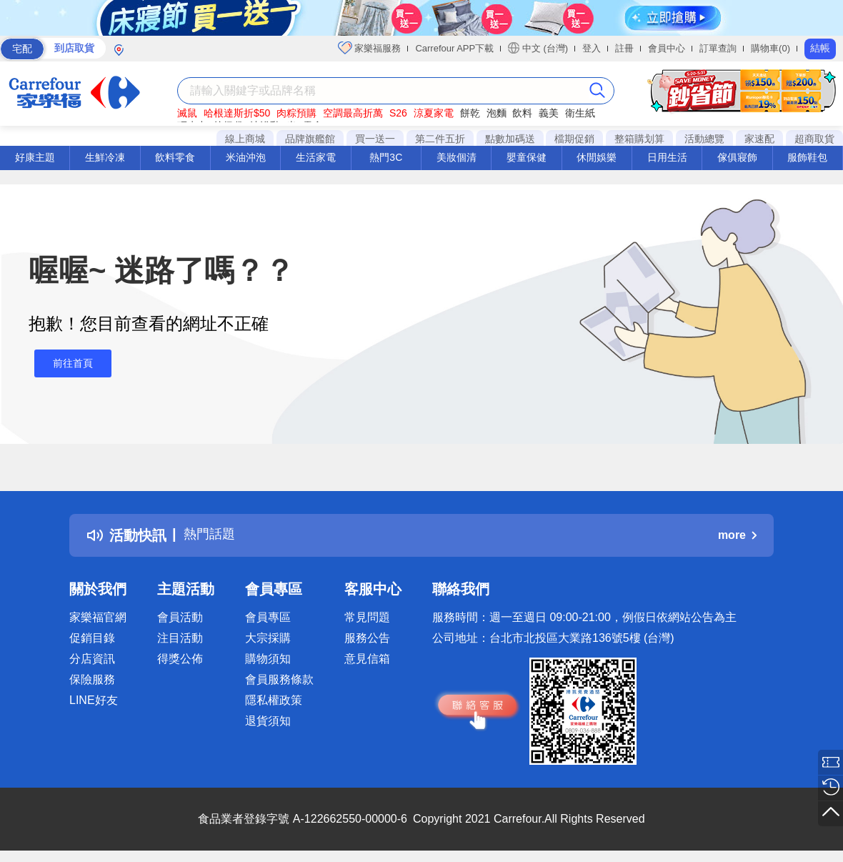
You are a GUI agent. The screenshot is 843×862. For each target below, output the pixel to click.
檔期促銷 (574, 138)
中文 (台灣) (538, 48)
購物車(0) (770, 48)
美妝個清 (457, 157)
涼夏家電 (434, 113)
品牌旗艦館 (310, 138)
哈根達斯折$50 (237, 113)
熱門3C (385, 157)
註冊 (624, 48)
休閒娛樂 (597, 157)
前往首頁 (67, 363)
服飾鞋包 (807, 157)
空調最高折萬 (353, 113)
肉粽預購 (296, 113)
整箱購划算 (639, 138)
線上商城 (245, 138)
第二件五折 (440, 138)
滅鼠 (187, 113)
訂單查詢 (718, 48)
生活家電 (316, 157)
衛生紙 (580, 113)
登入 (591, 48)
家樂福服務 (369, 47)
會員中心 (666, 48)
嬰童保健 (527, 157)
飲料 (522, 113)
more (737, 535)
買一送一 (375, 138)
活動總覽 (704, 138)
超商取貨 (814, 138)
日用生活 (667, 157)
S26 (398, 113)
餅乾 (470, 113)
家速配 (759, 138)
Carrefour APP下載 (454, 48)
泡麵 (497, 113)
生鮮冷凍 (105, 157)
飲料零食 (175, 157)
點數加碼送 (510, 138)
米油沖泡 (246, 157)
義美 (549, 113)
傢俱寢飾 (737, 157)
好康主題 (35, 157)
